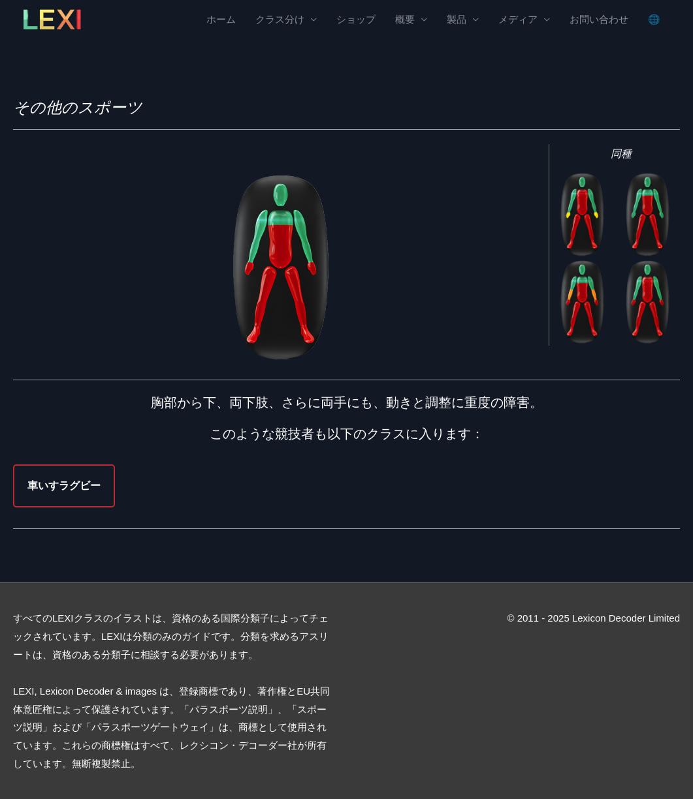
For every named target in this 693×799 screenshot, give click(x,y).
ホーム (221, 19)
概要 (405, 19)
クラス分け (279, 19)
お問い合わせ (599, 19)
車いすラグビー (64, 485)
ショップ (356, 19)
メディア (518, 19)
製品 (456, 19)
